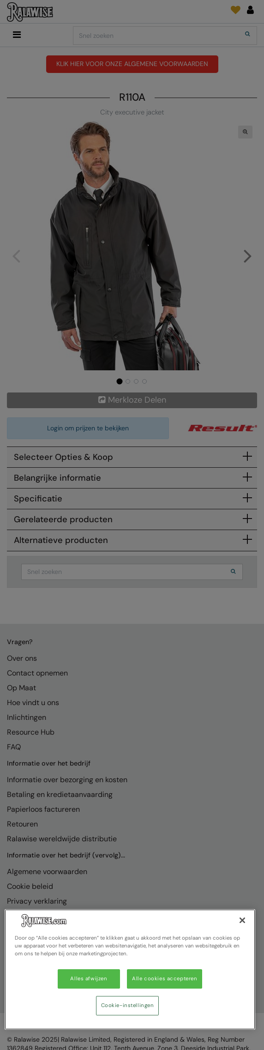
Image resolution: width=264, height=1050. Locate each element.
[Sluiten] (242, 920)
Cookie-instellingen (127, 1005)
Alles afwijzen (88, 978)
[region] (130, 969)
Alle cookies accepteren (164, 978)
